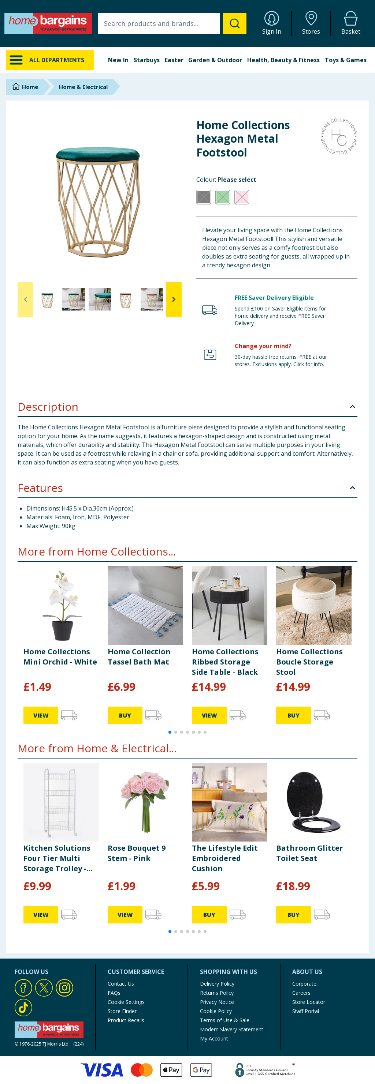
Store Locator (308, 1001)
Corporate (304, 983)
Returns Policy (217, 992)
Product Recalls (126, 1020)
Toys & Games (346, 60)
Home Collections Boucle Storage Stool (309, 662)
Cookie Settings (126, 1001)
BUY (125, 715)
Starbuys (147, 60)
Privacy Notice (217, 1001)
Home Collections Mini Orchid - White (60, 657)
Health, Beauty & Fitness (283, 60)
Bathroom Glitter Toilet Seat (309, 853)
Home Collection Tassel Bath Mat (139, 657)
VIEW (41, 715)
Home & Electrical (83, 86)
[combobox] (172, 23)
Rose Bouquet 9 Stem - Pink (137, 853)
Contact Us (121, 983)
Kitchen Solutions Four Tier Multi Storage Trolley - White (56, 858)
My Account (214, 1038)
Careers (301, 992)
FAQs (114, 992)
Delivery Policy (217, 983)
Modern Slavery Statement (231, 1029)
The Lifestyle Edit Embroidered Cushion (225, 858)
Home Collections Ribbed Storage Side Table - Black (225, 662)
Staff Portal (305, 1011)
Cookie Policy (216, 1011)
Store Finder (122, 1011)
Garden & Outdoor (215, 60)
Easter (174, 60)
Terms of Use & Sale (224, 1020)
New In (118, 60)
